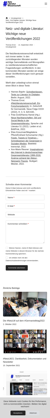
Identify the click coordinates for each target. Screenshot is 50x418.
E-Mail (11, 206)
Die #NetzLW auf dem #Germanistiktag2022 (24, 321)
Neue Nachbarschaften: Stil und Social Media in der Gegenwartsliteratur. (26, 121)
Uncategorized (11, 47)
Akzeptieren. (18, 413)
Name (11, 197)
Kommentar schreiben (18, 224)
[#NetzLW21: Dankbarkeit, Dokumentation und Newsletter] (25, 342)
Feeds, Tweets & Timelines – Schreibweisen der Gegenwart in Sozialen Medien (26, 141)
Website (11, 214)
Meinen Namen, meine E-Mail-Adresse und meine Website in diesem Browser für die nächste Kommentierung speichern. (25, 251)
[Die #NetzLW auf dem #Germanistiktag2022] (25, 304)
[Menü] (46, 4)
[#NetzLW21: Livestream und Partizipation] (25, 383)
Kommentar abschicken (16, 268)
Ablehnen (33, 413)
